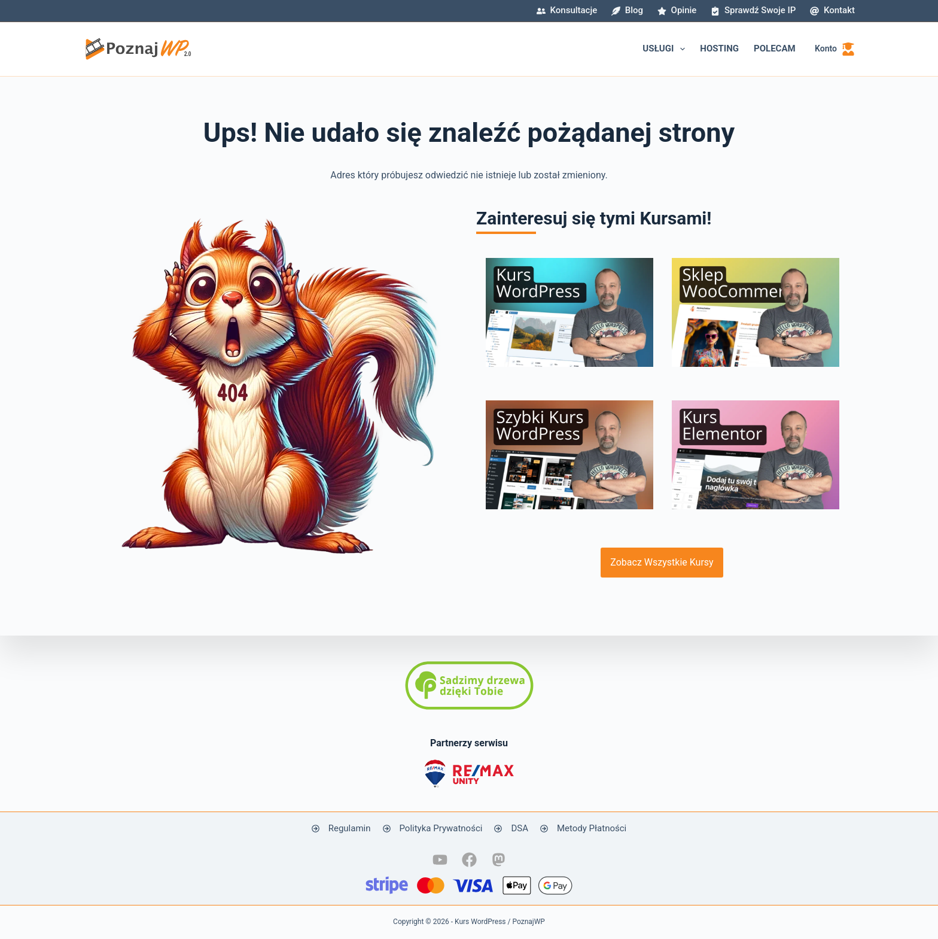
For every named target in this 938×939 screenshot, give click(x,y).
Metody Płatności (591, 828)
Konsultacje (567, 10)
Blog (627, 10)
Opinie (676, 10)
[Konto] (835, 49)
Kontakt (832, 10)
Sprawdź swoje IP (753, 10)
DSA (519, 828)
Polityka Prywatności (441, 828)
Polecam (775, 48)
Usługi (666, 49)
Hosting (719, 48)
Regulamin (349, 828)
